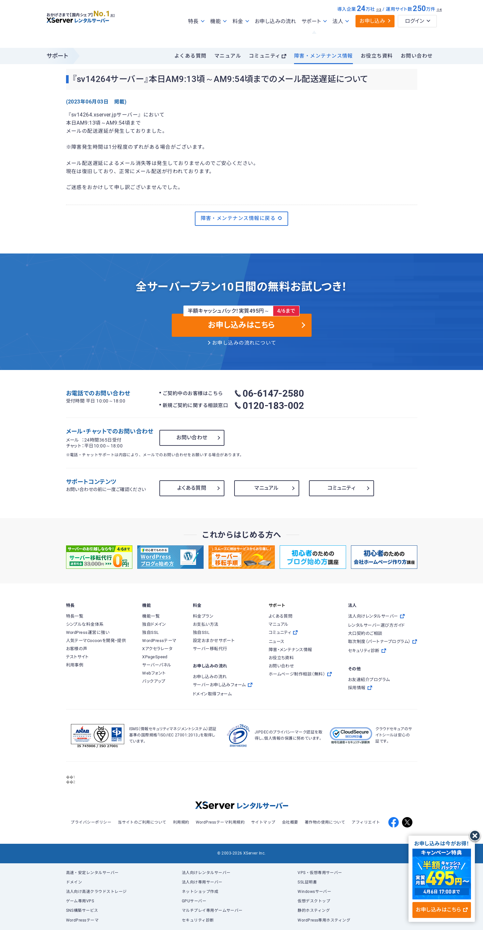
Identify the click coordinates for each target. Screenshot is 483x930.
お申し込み (372, 35)
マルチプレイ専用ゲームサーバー (212, 910)
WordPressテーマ (82, 920)
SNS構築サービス (82, 910)
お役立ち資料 (377, 56)
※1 (119, 26)
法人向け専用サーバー (202, 882)
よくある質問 (190, 56)
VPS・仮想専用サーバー (320, 872)
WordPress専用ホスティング (324, 920)
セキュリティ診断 (198, 920)
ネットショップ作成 (200, 891)
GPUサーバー (194, 901)
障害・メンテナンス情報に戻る (242, 218)
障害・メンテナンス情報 (323, 56)
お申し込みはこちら (441, 910)
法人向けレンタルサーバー (206, 872)
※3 (379, 23)
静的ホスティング (314, 910)
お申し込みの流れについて (244, 343)
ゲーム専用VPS (80, 901)
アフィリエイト (366, 822)
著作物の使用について (325, 822)
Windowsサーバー (314, 891)
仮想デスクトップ (314, 901)
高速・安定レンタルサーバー (92, 872)
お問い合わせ (417, 56)
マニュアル (227, 56)
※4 (439, 23)
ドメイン (74, 882)
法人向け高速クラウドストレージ (96, 891)
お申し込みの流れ (275, 35)
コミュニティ (265, 56)
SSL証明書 (307, 882)
